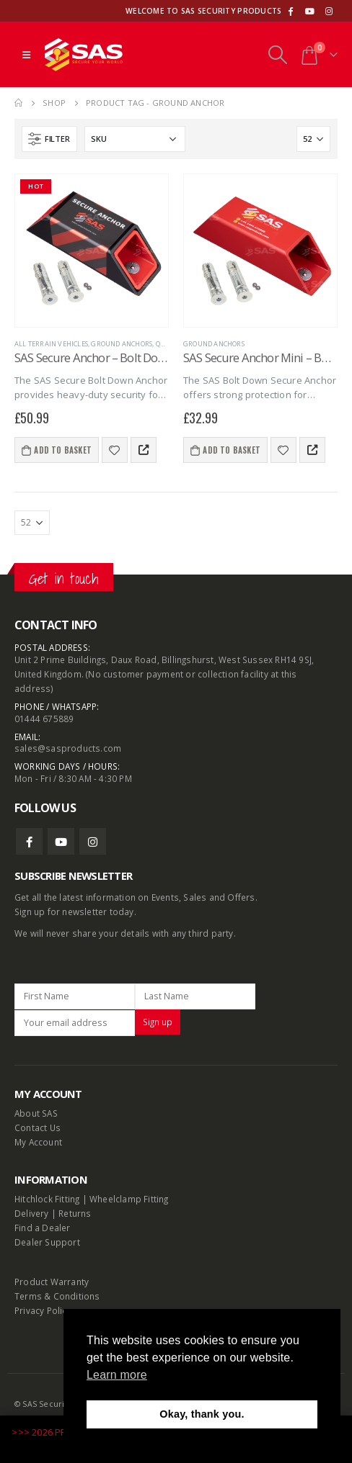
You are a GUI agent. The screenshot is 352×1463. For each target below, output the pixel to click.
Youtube (61, 841)
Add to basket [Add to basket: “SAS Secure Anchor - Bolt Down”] (63, 450)
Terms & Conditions (57, 1296)
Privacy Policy (42, 1310)
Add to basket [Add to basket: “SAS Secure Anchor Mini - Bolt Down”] (231, 450)
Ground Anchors (121, 343)
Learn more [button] (117, 1375)
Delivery (31, 1213)
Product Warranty (52, 1281)
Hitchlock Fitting (46, 1199)
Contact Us (37, 1127)
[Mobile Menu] (26, 54)
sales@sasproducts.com (67, 748)
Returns (74, 1213)
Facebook (29, 841)
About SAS (36, 1113)
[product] (91, 250)
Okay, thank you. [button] (201, 1414)
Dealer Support (47, 1242)
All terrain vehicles (51, 343)
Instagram (92, 841)
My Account (38, 1142)
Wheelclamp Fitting (129, 1199)
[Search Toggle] (277, 54)
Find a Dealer (42, 1227)
